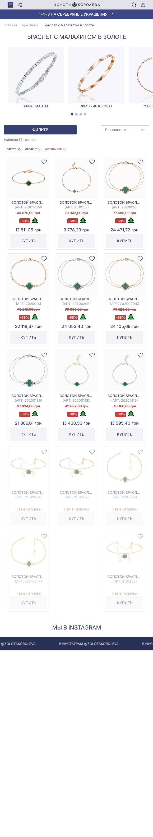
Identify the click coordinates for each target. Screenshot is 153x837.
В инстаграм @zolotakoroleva (95, 644)
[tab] (72, 114)
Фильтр (40, 129)
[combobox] (125, 129)
